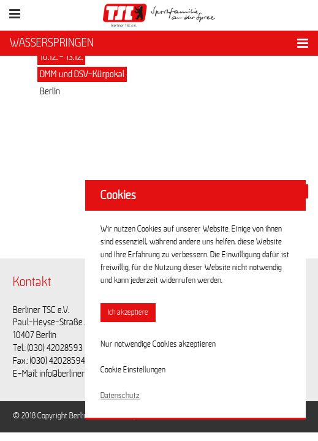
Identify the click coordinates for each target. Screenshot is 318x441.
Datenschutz (120, 395)
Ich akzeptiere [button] (128, 313)
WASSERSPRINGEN (52, 43)
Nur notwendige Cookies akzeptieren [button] (158, 344)
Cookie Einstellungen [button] (132, 370)
